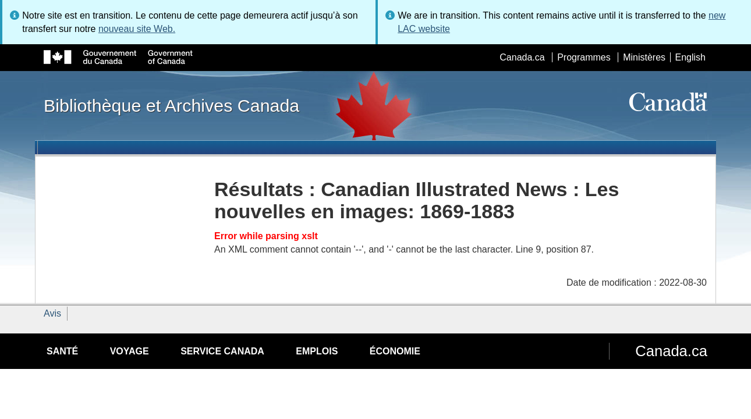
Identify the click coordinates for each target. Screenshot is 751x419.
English (690, 57)
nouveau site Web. (136, 29)
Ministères (644, 57)
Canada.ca (522, 57)
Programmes (584, 57)
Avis (52, 313)
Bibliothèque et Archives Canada (171, 105)
